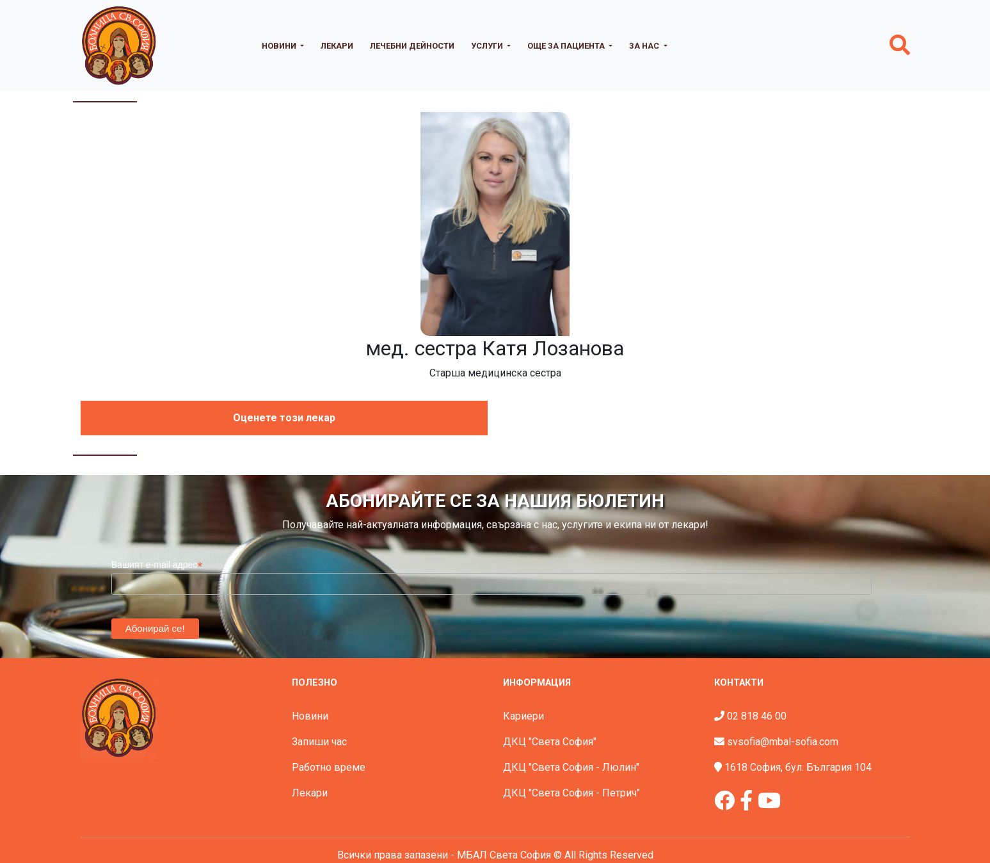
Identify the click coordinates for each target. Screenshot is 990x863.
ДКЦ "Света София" (549, 742)
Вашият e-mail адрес (157, 565)
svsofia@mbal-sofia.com (782, 742)
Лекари (337, 46)
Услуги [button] (488, 46)
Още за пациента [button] (567, 46)
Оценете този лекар (284, 418)
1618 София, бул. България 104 (798, 767)
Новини (310, 716)
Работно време (328, 767)
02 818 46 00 (756, 716)
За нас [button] (645, 46)
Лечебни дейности (412, 46)
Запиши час (319, 742)
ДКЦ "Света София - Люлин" (571, 767)
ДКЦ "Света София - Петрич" (571, 793)
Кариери (523, 716)
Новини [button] (280, 46)
